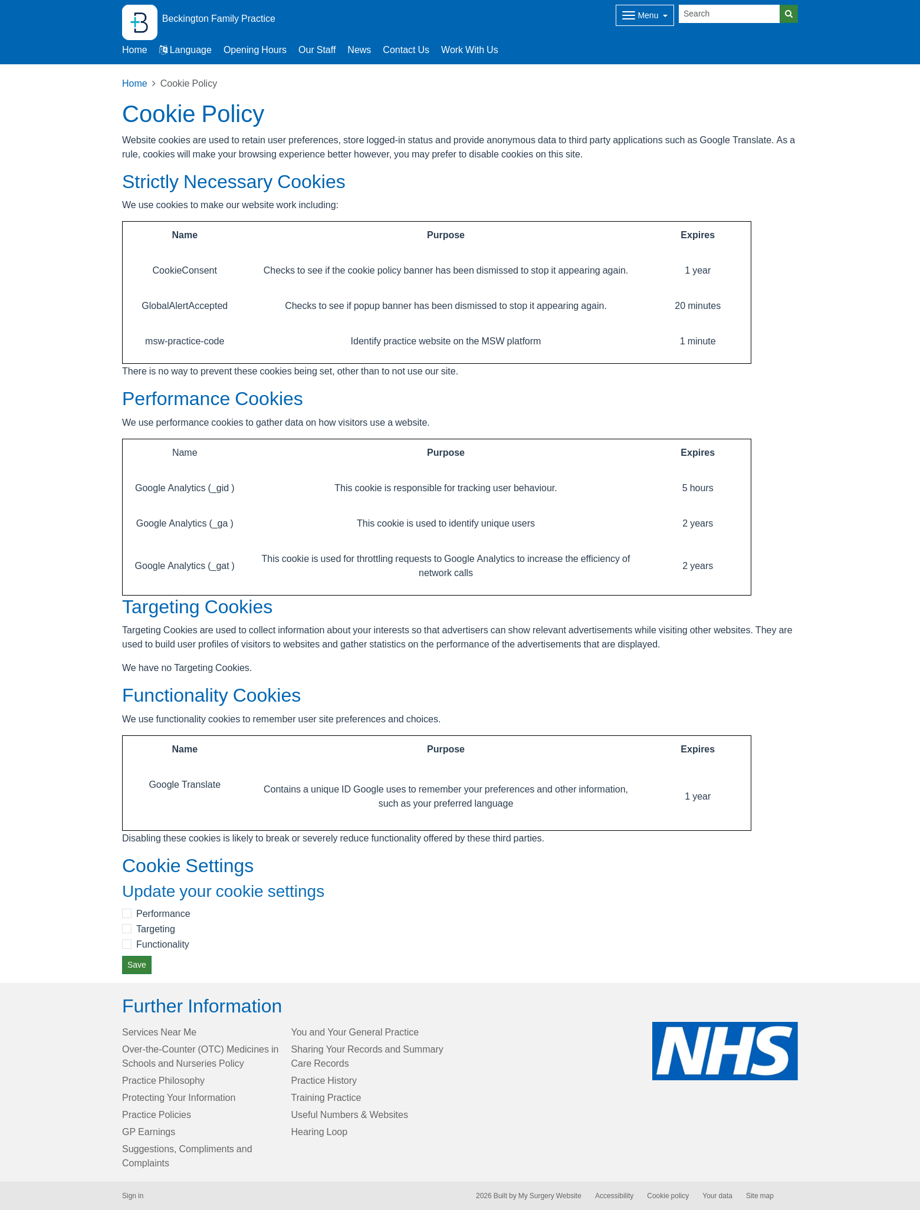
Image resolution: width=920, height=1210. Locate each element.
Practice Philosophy (163, 1080)
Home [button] (134, 49)
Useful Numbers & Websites (349, 1114)
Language (185, 49)
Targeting (155, 928)
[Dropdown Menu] (645, 15)
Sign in (132, 1195)
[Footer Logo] (725, 1051)
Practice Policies (156, 1114)
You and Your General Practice (355, 1032)
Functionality (162, 944)
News (359, 49)
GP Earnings (148, 1131)
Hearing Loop (319, 1131)
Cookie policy (668, 1195)
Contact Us (406, 49)
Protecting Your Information (178, 1097)
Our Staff (317, 49)
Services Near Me (159, 1032)
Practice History (324, 1080)
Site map (760, 1195)
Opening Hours (255, 49)
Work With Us (469, 49)
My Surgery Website (549, 1195)
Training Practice (326, 1097)
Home (134, 83)
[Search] (729, 14)
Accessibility (614, 1195)
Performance (163, 913)
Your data (717, 1195)
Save (136, 965)
